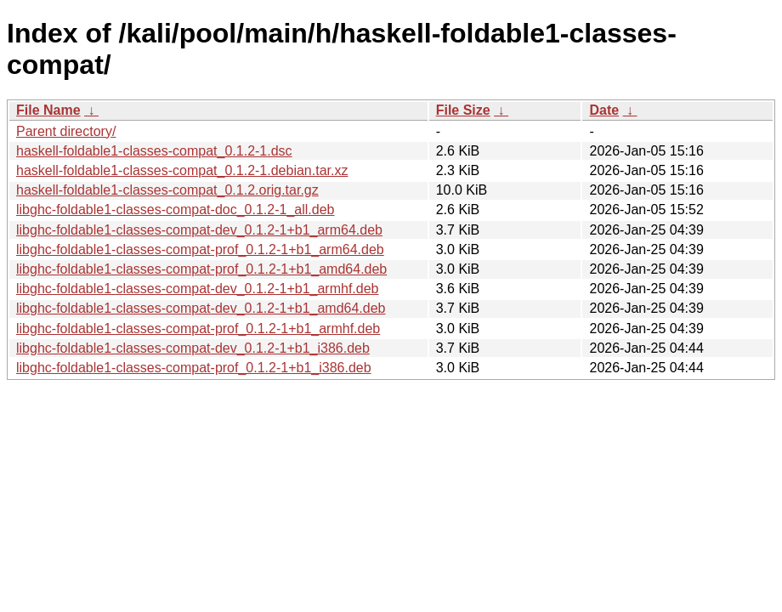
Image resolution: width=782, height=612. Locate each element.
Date (604, 110)
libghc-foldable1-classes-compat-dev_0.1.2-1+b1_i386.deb (193, 348)
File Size (463, 110)
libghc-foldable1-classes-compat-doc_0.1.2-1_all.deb (175, 209)
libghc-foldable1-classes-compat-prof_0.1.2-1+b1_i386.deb (193, 367)
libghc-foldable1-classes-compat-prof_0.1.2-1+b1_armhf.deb (198, 328)
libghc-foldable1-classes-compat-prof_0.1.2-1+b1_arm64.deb (200, 249)
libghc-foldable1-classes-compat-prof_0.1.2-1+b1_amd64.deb (201, 269)
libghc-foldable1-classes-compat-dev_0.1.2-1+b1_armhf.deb (197, 288)
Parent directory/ (66, 131)
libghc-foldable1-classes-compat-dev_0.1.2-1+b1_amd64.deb (201, 308)
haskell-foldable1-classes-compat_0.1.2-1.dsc (154, 151)
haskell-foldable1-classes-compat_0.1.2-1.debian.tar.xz (182, 170)
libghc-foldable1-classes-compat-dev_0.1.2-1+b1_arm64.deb (199, 230)
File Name (48, 110)
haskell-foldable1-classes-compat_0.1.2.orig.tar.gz (167, 190)
